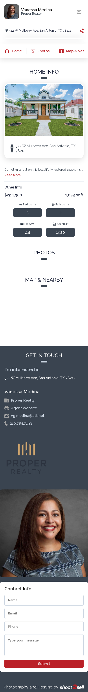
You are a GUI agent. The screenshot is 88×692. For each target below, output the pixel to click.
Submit (44, 664)
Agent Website (24, 408)
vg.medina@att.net (27, 416)
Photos (38, 51)
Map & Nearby (72, 51)
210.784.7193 (21, 423)
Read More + (13, 175)
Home (10, 51)
